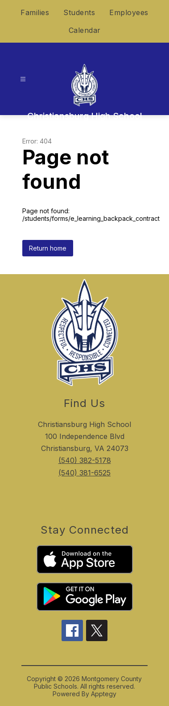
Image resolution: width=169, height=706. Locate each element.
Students (79, 12)
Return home (47, 248)
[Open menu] (23, 79)
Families (35, 12)
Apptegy (103, 694)
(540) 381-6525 (84, 472)
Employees (128, 12)
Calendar (85, 30)
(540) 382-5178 (84, 460)
